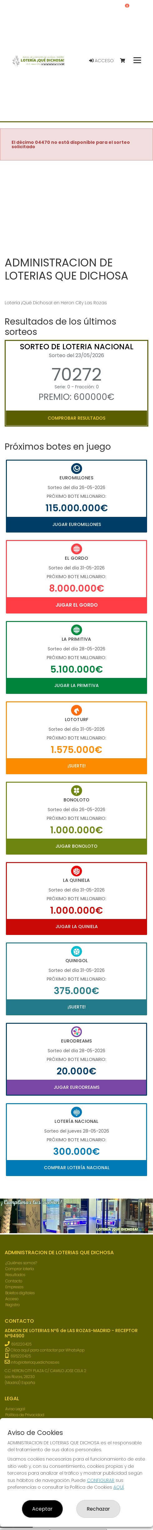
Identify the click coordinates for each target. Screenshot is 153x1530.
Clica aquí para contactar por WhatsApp (44, 1350)
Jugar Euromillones (76, 524)
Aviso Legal (15, 1408)
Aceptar (42, 1508)
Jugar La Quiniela (76, 926)
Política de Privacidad (24, 1414)
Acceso (101, 61)
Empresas (14, 1287)
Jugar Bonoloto (76, 846)
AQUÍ (118, 1487)
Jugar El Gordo (76, 605)
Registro (12, 1304)
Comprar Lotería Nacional (76, 1167)
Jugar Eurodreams (76, 1087)
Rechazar (98, 1508)
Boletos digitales (20, 1292)
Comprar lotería (19, 1268)
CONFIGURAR (100, 1480)
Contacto (13, 1281)
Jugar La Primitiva (76, 685)
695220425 (21, 1344)
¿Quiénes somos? (21, 1262)
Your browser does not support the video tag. (76, 208)
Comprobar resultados (76, 418)
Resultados (15, 1274)
